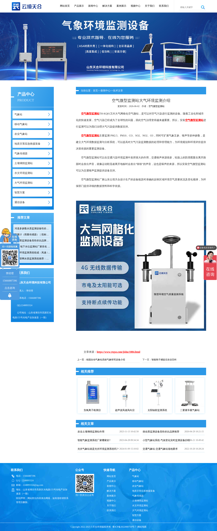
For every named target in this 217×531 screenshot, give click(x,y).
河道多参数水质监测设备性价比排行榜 (32, 228)
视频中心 (135, 6)
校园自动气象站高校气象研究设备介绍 (105, 359)
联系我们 (164, 6)
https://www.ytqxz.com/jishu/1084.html (118, 351)
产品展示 (79, 6)
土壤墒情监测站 (140, 500)
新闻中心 (93, 6)
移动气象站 (138, 481)
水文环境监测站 (140, 505)
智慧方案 (136, 515)
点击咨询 (10, 288)
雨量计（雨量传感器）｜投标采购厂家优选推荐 (32, 234)
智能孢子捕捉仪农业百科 (164, 359)
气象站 (135, 476)
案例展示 (121, 6)
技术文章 (118, 90)
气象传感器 (138, 496)
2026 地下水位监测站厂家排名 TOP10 (32, 246)
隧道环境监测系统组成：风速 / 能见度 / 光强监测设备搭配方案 (32, 252)
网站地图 (141, 527)
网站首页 (65, 6)
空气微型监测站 (156, 106)
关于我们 (150, 6)
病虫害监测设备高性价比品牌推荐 (32, 240)
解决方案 (107, 6)
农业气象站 (138, 486)
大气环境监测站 (140, 510)
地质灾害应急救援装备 (143, 491)
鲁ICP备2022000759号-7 (124, 527)
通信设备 (136, 520)
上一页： (81, 359)
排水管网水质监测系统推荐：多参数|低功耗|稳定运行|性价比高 (32, 258)
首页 (95, 90)
